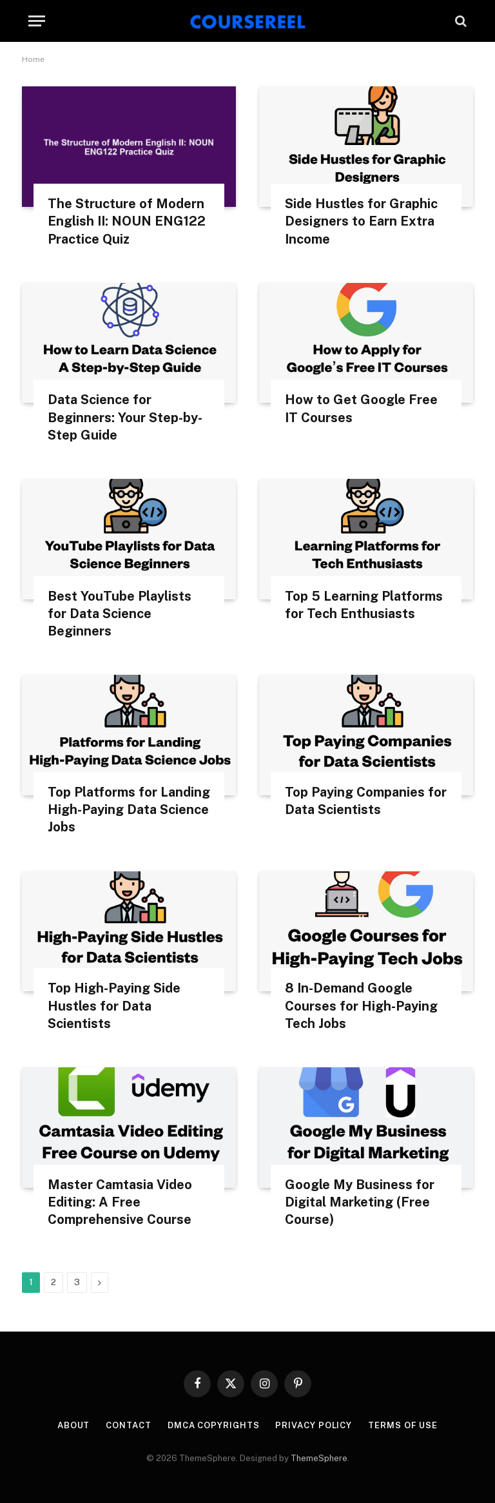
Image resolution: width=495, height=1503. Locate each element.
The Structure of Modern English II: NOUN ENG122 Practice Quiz (127, 221)
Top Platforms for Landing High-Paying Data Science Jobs (129, 809)
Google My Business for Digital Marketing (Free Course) (359, 1202)
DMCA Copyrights (214, 1425)
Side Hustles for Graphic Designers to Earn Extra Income (361, 221)
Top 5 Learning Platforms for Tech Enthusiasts (364, 604)
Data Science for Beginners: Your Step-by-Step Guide (125, 417)
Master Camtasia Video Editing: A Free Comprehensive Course (120, 1202)
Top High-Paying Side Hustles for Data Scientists (114, 1005)
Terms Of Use (403, 1425)
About (73, 1425)
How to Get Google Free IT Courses (361, 408)
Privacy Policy (313, 1425)
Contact (128, 1425)
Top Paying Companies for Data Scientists (366, 800)
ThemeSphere (319, 1458)
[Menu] (36, 20)
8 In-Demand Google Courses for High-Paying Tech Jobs (361, 1005)
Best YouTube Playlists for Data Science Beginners (119, 613)
